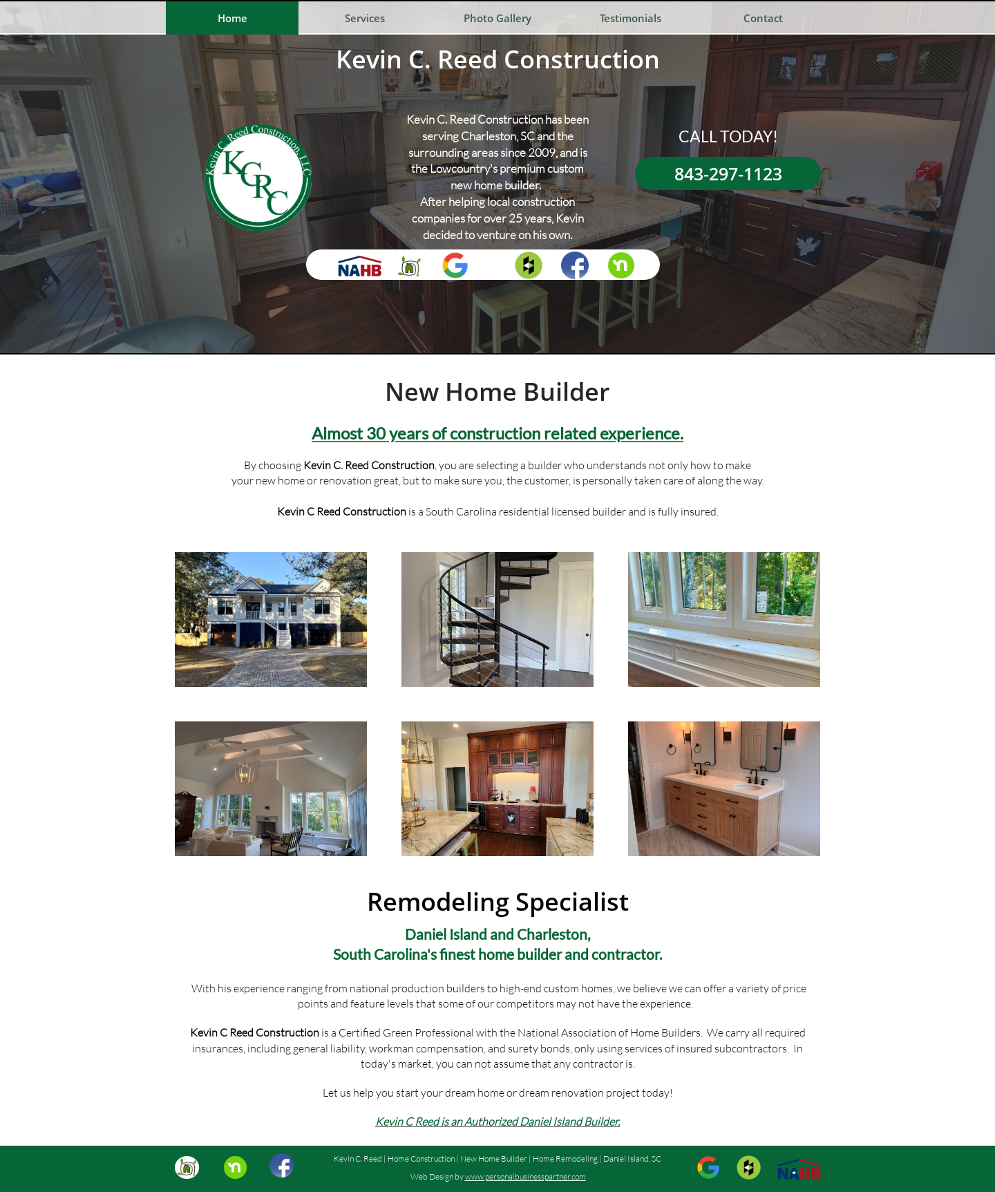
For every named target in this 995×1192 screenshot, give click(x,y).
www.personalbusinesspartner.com (525, 1176)
